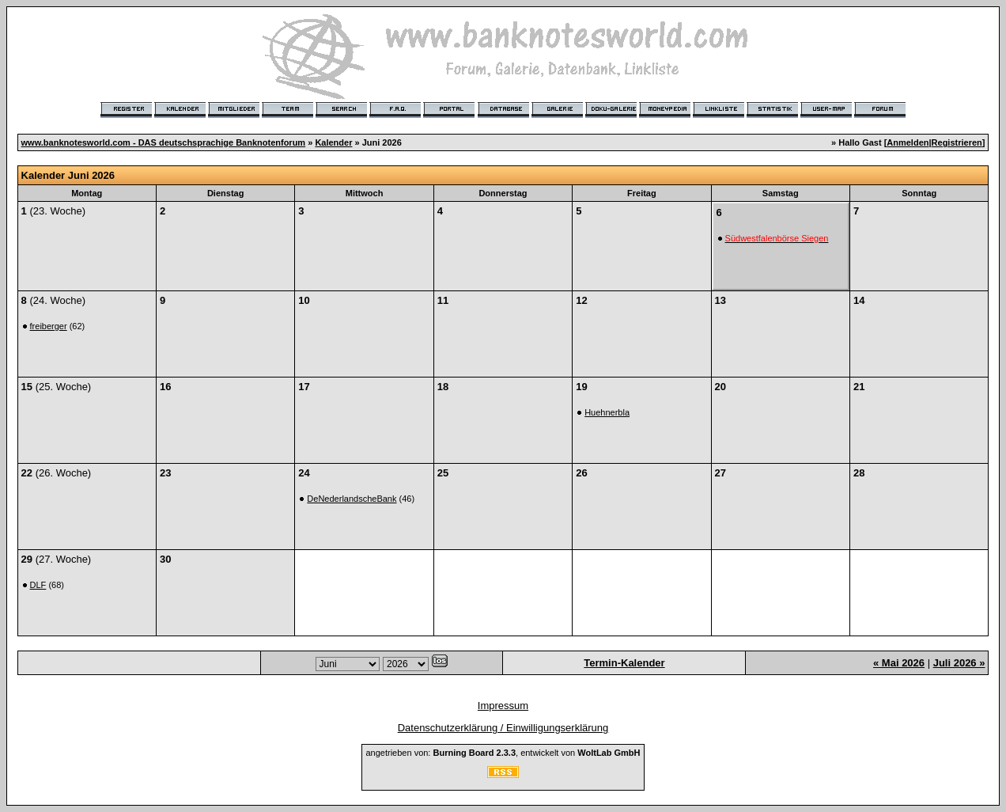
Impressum (503, 705)
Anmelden (907, 142)
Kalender (333, 142)
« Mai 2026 (899, 663)
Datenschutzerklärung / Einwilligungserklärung (503, 728)
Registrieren (957, 142)
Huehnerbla (607, 412)
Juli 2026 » (959, 663)
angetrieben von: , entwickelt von (502, 752)
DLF (38, 585)
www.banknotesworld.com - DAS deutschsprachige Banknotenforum (163, 142)
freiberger (48, 326)
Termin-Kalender (624, 663)
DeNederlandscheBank (351, 498)
